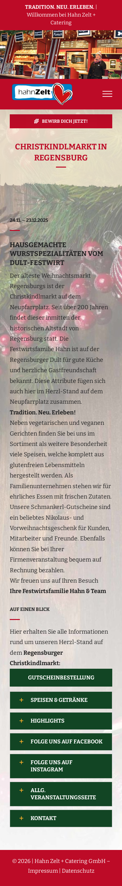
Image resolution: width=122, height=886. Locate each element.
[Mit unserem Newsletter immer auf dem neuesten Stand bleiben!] (61, 678)
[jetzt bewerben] (61, 121)
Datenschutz (78, 870)
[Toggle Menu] (107, 94)
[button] (61, 700)
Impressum (43, 870)
